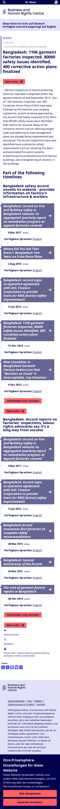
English (37, 239)
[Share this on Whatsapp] (3, 667)
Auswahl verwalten (30, 802)
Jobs (29, 700)
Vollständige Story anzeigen (23, 400)
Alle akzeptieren (30, 793)
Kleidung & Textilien (11, 634)
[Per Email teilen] (21, 667)
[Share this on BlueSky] (16, 667)
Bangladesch (8, 644)
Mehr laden (13, 411)
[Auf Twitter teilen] (7, 667)
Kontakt (41, 704)
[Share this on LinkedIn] (12, 667)
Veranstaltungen (16, 700)
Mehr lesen (13, 81)
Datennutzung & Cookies (21, 704)
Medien (38, 700)
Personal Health (10, 653)
